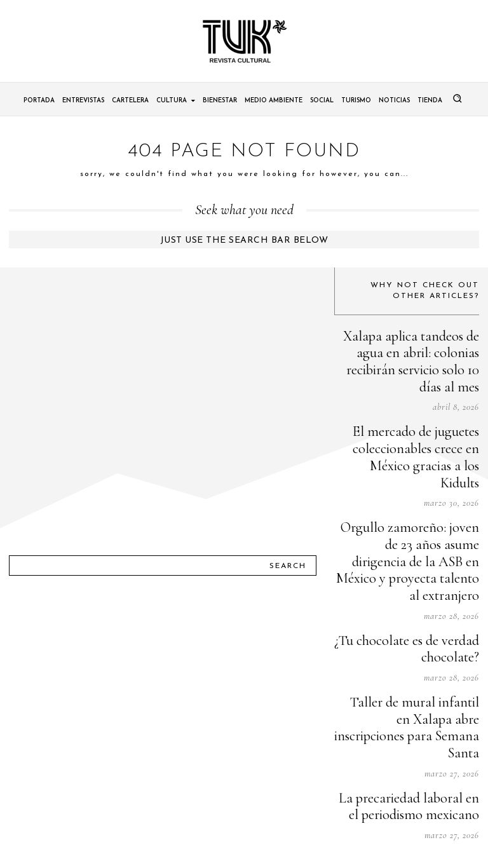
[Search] (287, 493)
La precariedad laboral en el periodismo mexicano (422, 666)
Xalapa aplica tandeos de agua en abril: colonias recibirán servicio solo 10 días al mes (412, 346)
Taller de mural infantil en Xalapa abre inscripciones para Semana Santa (410, 606)
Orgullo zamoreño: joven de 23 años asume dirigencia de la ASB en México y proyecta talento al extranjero (408, 483)
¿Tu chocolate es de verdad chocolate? (424, 548)
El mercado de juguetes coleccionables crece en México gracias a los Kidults (415, 411)
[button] (457, 98)
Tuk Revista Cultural (255, 826)
